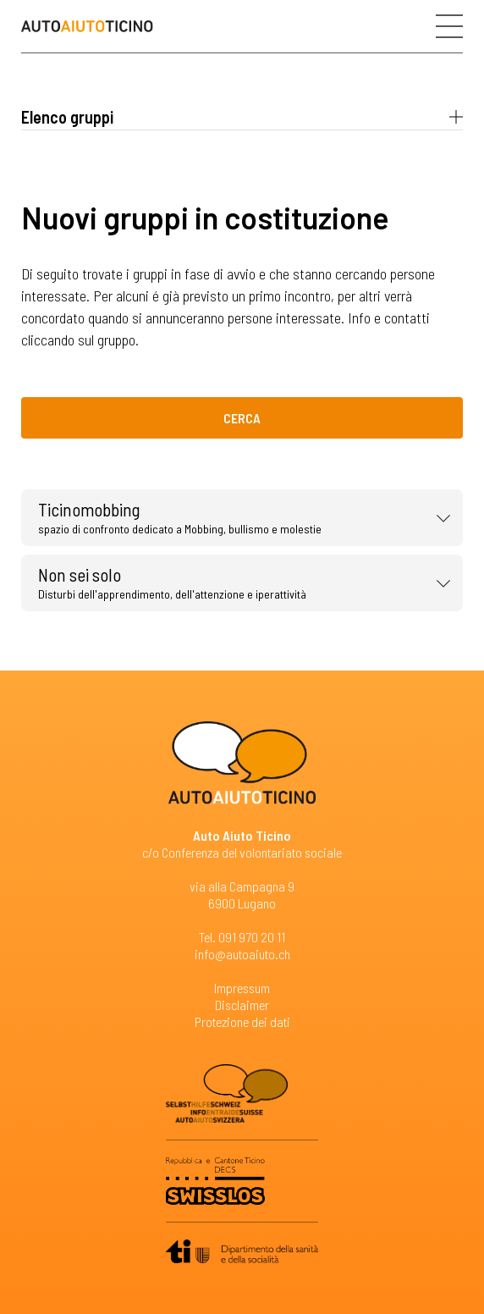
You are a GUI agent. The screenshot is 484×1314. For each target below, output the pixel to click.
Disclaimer (242, 1005)
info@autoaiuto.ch (242, 954)
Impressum (242, 988)
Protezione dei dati (242, 1021)
